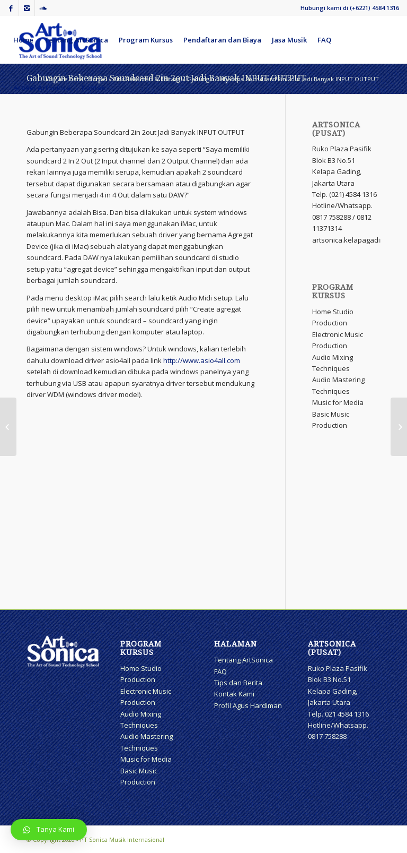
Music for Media (338, 402)
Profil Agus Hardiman (248, 705)
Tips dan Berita (238, 682)
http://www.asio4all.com (201, 360)
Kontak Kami (234, 694)
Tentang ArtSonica (243, 660)
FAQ (220, 671)
